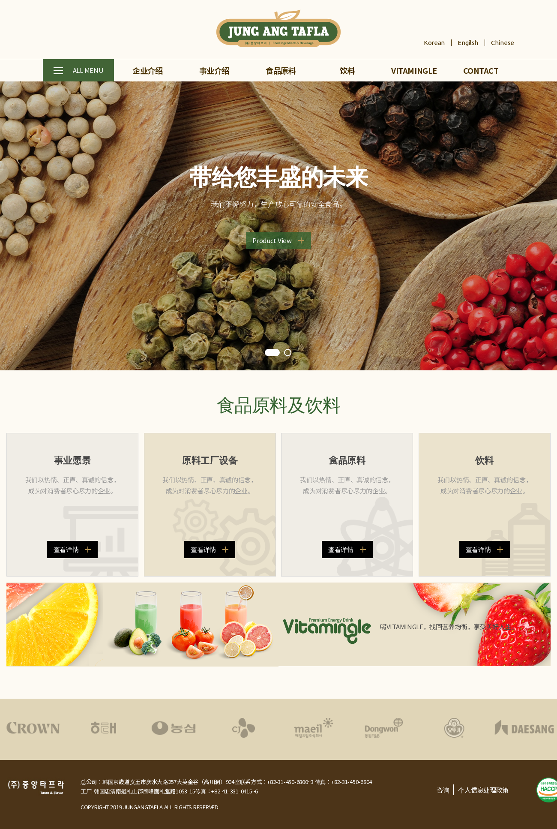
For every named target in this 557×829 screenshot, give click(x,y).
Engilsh (468, 42)
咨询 (443, 789)
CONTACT (481, 70)
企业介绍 (147, 70)
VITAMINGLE (414, 70)
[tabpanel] (278, 225)
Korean (434, 42)
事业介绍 (214, 70)
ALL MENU (78, 70)
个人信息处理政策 (483, 789)
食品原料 (281, 70)
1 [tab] (272, 353)
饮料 (347, 70)
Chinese (502, 42)
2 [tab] (288, 353)
